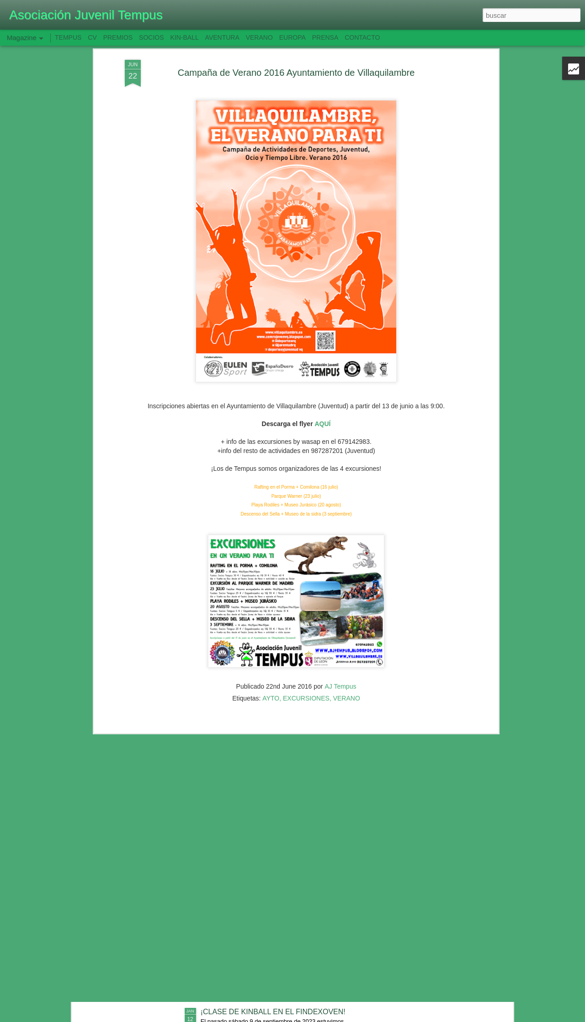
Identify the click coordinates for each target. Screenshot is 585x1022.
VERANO (346, 623)
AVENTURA (222, 37)
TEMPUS (68, 37)
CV (92, 37)
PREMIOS (118, 37)
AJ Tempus (340, 611)
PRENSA (325, 37)
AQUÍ (322, 349)
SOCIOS (151, 37)
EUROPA (292, 37)
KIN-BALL (184, 37)
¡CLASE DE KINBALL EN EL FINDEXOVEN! (273, 1012)
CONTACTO (362, 37)
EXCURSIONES (306, 623)
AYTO (270, 623)
